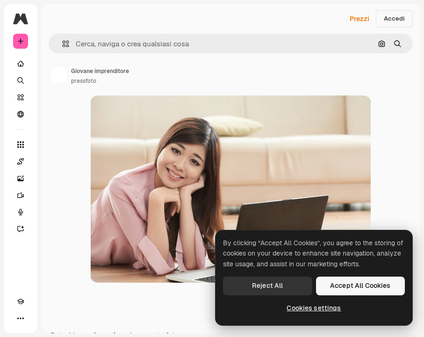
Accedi (394, 18)
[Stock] (20, 97)
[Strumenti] (20, 144)
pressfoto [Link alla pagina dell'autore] (83, 81)
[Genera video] (20, 195)
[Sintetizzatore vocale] (20, 212)
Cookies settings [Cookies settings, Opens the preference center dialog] (314, 308)
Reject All (267, 285)
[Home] (20, 63)
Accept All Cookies (360, 285)
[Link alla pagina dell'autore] (58, 74)
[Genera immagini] (20, 178)
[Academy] (20, 301)
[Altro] (20, 318)
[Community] (20, 114)
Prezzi (359, 19)
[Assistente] (20, 228)
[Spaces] (20, 161)
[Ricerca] (20, 80)
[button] (62, 43)
